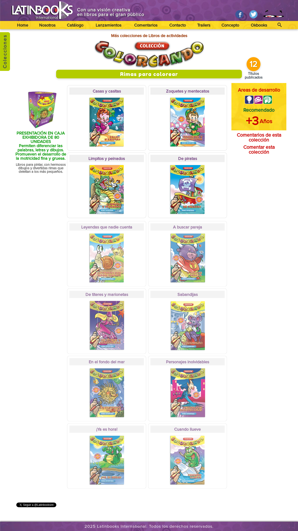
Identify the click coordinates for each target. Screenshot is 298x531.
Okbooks (259, 25)
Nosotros (47, 25)
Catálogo (75, 25)
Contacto (177, 25)
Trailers (203, 25)
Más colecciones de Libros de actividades (149, 36)
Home (22, 25)
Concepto (230, 25)
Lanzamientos (108, 25)
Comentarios (145, 25)
